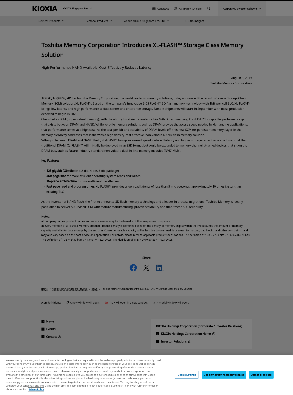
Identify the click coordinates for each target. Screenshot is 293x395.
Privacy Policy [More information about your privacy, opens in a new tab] (36, 392)
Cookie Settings (187, 377)
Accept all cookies (261, 377)
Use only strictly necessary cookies (224, 377)
